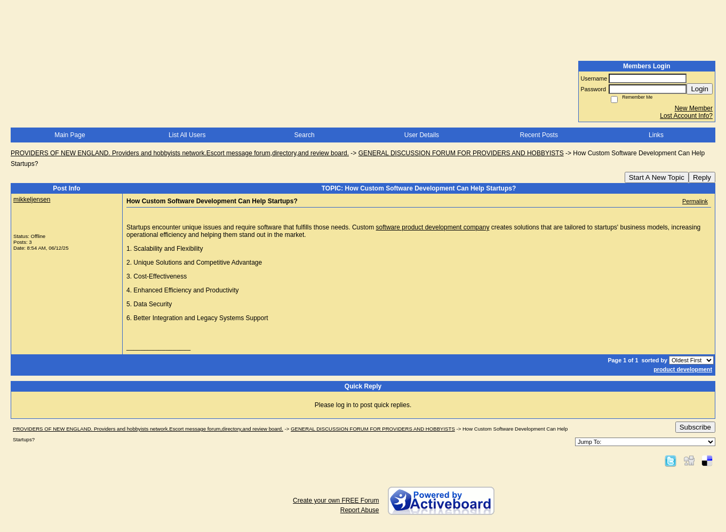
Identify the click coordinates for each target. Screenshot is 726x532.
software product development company (433, 227)
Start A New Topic (656, 177)
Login (699, 89)
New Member (694, 108)
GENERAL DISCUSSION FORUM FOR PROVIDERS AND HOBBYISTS (461, 153)
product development (682, 369)
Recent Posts (539, 135)
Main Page (69, 135)
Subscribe (695, 427)
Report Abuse (359, 510)
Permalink (695, 201)
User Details (421, 135)
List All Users (187, 135)
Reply (702, 177)
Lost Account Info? (686, 116)
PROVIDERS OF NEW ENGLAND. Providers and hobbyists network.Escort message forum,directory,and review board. (180, 153)
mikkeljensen (31, 199)
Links (656, 135)
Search (304, 135)
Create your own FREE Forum (336, 500)
